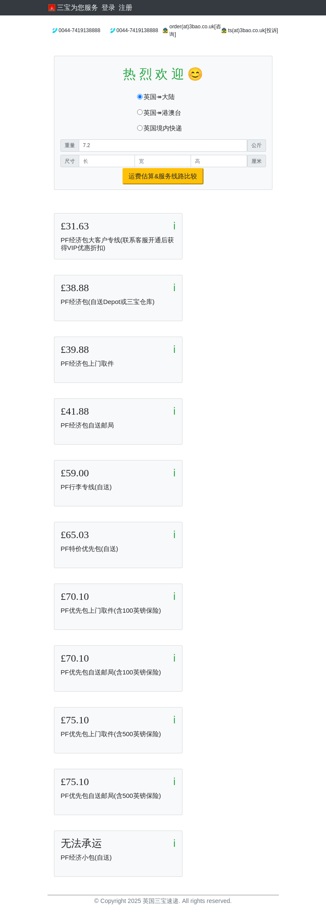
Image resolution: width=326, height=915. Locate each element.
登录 (108, 7)
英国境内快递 (163, 128)
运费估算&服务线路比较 (163, 176)
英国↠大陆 (159, 96)
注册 (125, 7)
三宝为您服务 (73, 7)
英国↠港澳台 (162, 112)
